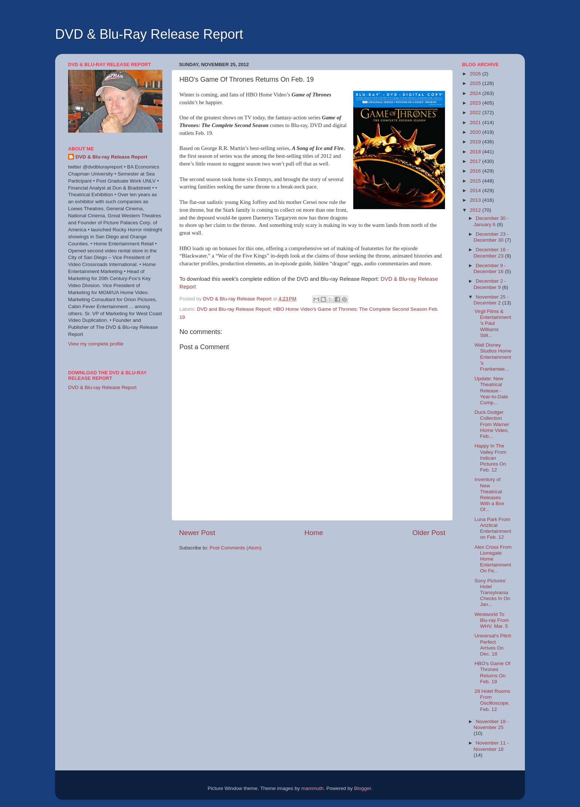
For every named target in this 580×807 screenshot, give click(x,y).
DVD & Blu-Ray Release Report (149, 34)
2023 (476, 103)
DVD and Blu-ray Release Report (233, 309)
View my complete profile (96, 344)
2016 (476, 171)
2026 (476, 73)
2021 (476, 122)
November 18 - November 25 (491, 724)
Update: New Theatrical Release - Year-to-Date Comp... (491, 390)
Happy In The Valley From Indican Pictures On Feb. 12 (490, 458)
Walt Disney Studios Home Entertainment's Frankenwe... (493, 357)
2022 (476, 112)
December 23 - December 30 (491, 237)
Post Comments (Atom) (236, 548)
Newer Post (197, 533)
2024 (476, 93)
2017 (476, 161)
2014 (476, 190)
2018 (476, 151)
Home (313, 533)
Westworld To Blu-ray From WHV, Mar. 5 (492, 620)
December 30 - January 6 (491, 221)
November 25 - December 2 (491, 300)
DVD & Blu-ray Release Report (111, 157)
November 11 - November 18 (491, 746)
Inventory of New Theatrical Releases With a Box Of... (489, 494)
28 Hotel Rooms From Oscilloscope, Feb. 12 (492, 700)
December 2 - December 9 (489, 284)
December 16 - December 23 (491, 252)
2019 (476, 141)
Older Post (428, 533)
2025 (476, 83)
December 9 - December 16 (489, 268)
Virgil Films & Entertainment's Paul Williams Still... (493, 323)
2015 (476, 181)
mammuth (312, 788)
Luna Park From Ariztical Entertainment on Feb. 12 (493, 528)
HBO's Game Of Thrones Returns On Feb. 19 (492, 672)
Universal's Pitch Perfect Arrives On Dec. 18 (493, 645)
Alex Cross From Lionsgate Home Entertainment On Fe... (493, 559)
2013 (476, 200)
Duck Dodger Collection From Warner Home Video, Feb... (492, 424)
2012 (476, 210)
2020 (476, 132)
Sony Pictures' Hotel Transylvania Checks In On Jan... (492, 592)
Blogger (362, 788)
